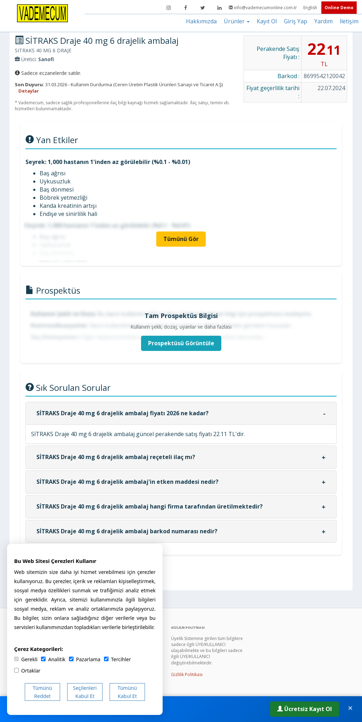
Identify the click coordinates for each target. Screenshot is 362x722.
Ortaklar (27, 670)
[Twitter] (202, 8)
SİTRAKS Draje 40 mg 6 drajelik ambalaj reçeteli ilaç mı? (115, 457)
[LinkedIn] (219, 8)
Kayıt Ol (267, 21)
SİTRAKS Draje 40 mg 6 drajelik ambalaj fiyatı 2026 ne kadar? (122, 413)
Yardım (323, 21)
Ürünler (237, 21)
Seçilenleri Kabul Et (85, 692)
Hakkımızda (201, 21)
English (310, 8)
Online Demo (339, 8)
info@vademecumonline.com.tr (263, 8)
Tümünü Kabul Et (127, 692)
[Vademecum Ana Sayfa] (42, 13)
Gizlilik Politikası (187, 674)
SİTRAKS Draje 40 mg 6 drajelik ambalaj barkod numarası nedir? (126, 531)
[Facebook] (185, 8)
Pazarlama (84, 659)
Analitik (53, 659)
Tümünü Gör (181, 239)
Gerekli (25, 659)
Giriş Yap (295, 21)
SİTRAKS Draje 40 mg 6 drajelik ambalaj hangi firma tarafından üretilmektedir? (149, 506)
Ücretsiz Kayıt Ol (304, 709)
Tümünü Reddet (42, 692)
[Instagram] (168, 8)
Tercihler (117, 659)
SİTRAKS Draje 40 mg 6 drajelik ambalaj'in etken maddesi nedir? (127, 482)
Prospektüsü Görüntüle (181, 343)
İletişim (349, 21)
